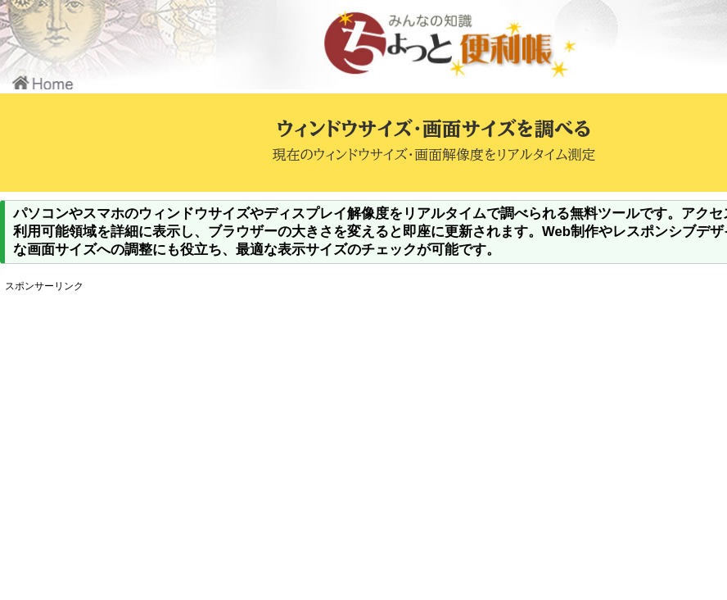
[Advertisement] (307, 411)
